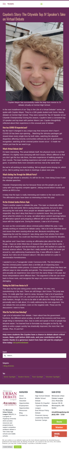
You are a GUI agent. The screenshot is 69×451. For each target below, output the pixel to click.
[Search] (5, 355)
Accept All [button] (17, 447)
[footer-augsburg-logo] (10, 403)
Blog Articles (9, 366)
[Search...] (34, 355)
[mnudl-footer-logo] (10, 391)
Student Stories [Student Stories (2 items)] (24, 377)
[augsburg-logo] (10, 4)
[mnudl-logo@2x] (4, 4)
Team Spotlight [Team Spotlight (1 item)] (37, 377)
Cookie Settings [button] (7, 447)
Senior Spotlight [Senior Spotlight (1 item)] (10, 377)
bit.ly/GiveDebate (20, 343)
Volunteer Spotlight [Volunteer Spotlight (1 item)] (53, 377)
